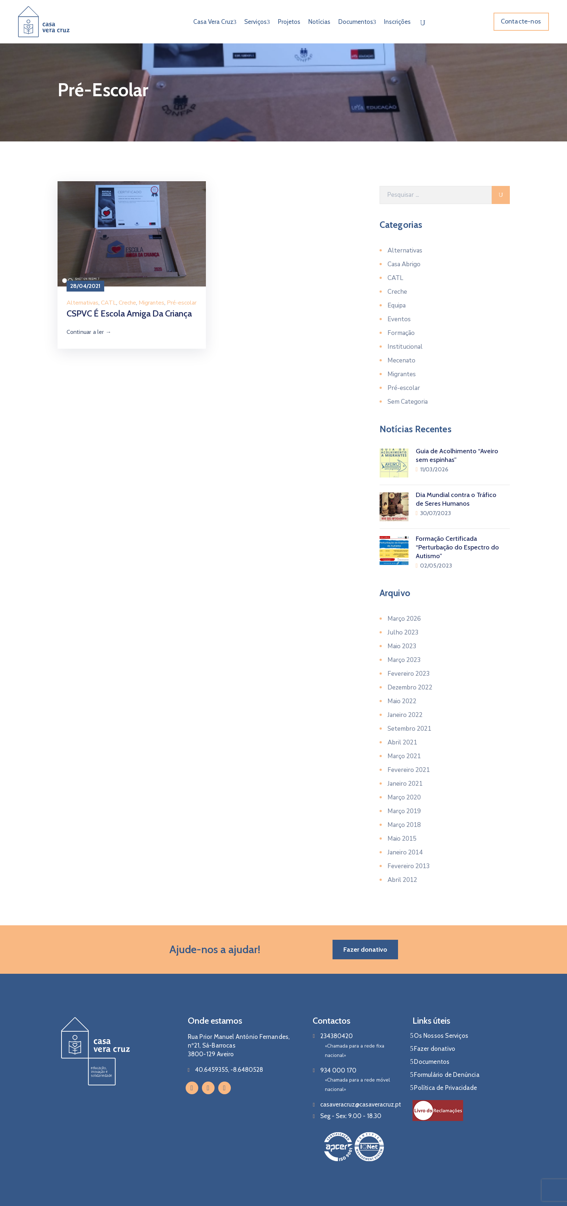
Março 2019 (404, 811)
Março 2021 (404, 756)
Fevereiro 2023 (409, 674)
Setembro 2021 (409, 729)
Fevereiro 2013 (409, 866)
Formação (401, 333)
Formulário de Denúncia (446, 1074)
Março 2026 (404, 619)
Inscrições (397, 21)
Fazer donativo (434, 1048)
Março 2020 (404, 797)
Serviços (257, 21)
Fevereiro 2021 (409, 770)
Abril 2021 (402, 742)
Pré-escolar (181, 303)
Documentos (357, 21)
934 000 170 (338, 1070)
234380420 (336, 1036)
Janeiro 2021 (405, 784)
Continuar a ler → (89, 331)
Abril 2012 (402, 880)
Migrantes (151, 303)
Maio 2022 (402, 701)
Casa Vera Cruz (215, 21)
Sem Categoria (408, 402)
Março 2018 (404, 825)
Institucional (405, 347)
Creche (127, 303)
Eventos (399, 319)
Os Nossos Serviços (441, 1035)
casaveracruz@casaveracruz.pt (360, 1104)
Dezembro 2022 (410, 687)
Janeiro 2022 (405, 715)
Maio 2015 (402, 839)
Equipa (397, 305)
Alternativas (82, 303)
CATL (108, 303)
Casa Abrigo (404, 264)
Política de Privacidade (445, 1087)
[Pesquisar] (436, 195)
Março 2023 (404, 660)
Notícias (319, 21)
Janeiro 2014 (405, 852)
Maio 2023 (402, 646)
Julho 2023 (403, 632)
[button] (521, 22)
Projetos (289, 21)
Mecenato (401, 360)
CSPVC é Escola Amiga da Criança (129, 313)
